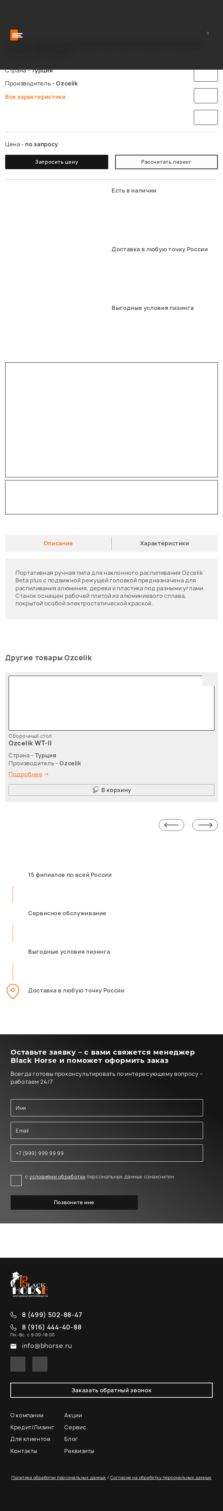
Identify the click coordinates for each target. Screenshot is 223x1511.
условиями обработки (57, 1176)
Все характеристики (35, 97)
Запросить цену (56, 162)
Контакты (23, 1451)
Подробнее (26, 774)
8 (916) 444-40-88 (51, 1327)
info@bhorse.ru (47, 1346)
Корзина (209, 35)
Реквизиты (79, 1451)
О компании (26, 1415)
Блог (71, 1439)
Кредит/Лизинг (32, 1427)
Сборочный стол (30, 736)
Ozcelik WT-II (30, 743)
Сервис (75, 1427)
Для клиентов (30, 1439)
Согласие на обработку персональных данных (161, 1477)
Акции (73, 1415)
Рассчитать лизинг (166, 162)
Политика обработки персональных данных (58, 1477)
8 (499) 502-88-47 (52, 1315)
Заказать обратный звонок (111, 1390)
